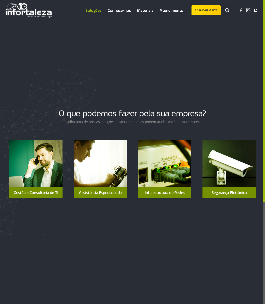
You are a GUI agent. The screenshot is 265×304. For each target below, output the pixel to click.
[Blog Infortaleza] (255, 10)
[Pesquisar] (227, 10)
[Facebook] (241, 10)
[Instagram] (248, 10)
